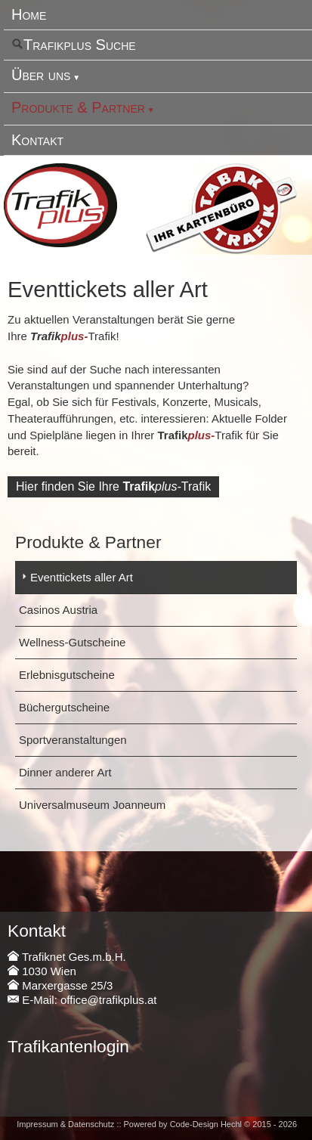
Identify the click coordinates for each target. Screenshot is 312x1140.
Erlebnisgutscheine (67, 674)
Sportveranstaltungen (73, 739)
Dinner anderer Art (65, 772)
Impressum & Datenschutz (65, 1124)
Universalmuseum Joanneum (92, 804)
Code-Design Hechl (206, 1124)
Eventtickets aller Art (81, 577)
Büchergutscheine (64, 707)
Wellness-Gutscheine (72, 642)
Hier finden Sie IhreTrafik (113, 486)
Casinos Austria (58, 609)
